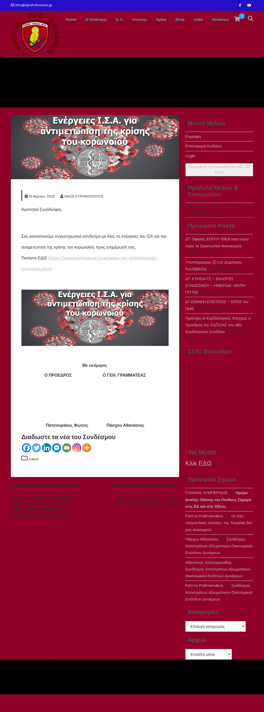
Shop (190, 65)
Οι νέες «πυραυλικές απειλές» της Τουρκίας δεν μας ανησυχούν (218, 540)
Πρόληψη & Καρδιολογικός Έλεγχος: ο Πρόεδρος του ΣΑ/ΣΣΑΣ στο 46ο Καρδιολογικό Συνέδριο (218, 342)
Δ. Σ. (118, 65)
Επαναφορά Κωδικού (203, 163)
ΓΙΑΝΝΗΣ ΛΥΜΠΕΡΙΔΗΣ (206, 510)
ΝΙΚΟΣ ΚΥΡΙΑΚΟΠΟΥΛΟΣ (82, 213)
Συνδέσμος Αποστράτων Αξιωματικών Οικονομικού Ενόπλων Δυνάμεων (219, 563)
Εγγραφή (193, 154)
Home (61, 65)
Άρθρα (168, 65)
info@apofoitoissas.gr (31, 5)
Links (211, 65)
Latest (34, 476)
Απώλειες (142, 65)
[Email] (66, 465)
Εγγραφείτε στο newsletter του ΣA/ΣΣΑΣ (219, 187)
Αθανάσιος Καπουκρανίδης (208, 580)
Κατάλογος (238, 65)
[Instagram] (76, 465)
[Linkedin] (46, 465)
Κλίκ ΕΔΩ (198, 481)
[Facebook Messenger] (56, 465)
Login (190, 173)
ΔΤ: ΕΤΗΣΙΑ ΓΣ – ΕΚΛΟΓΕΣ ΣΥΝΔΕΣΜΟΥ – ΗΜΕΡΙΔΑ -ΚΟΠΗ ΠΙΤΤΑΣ (215, 303)
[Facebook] (26, 465)
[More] (86, 465)
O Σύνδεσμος (91, 65)
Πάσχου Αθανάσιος (201, 556)
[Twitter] (36, 465)
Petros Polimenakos (204, 533)
